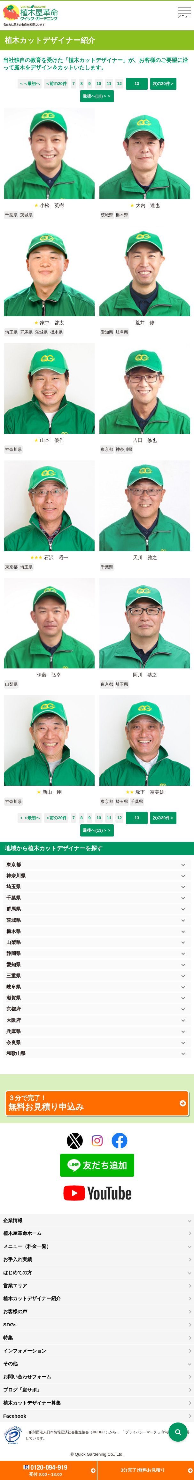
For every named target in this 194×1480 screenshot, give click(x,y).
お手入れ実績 (17, 1259)
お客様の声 (15, 1311)
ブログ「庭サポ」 (22, 1389)
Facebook (14, 1416)
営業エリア (15, 1285)
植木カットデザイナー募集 (32, 1403)
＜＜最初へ (29, 83)
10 (99, 83)
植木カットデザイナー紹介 (32, 1298)
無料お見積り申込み (97, 1103)
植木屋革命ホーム (22, 1233)
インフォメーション (24, 1350)
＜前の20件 (56, 83)
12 (119, 83)
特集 (8, 1337)
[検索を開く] (178, 1432)
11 (109, 83)
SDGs (10, 1324)
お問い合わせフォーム (27, 1376)
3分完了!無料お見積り (142, 1470)
